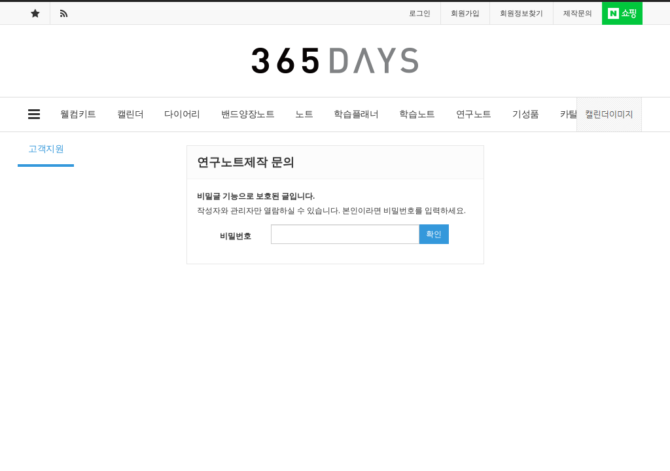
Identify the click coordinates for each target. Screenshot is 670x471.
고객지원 (45, 148)
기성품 (525, 113)
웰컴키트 (78, 113)
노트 (304, 113)
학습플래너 (356, 113)
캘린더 (130, 113)
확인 (434, 233)
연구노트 (473, 113)
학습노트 (416, 113)
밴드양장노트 (247, 113)
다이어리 (182, 113)
